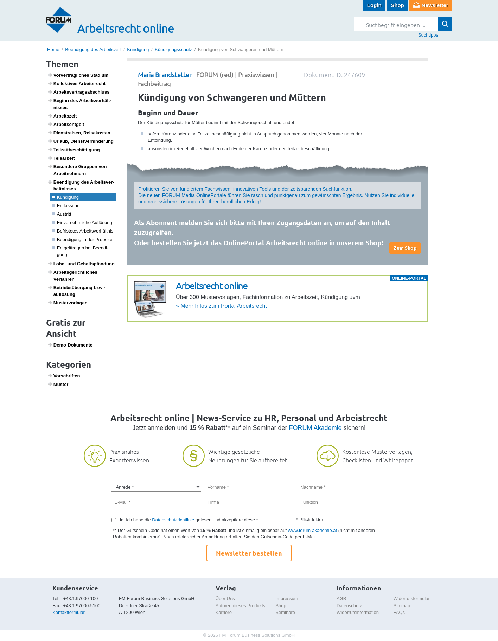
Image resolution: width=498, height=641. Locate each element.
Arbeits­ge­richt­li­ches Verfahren (72, 275)
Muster (58, 384)
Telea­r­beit (61, 158)
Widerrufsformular (412, 598)
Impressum (286, 598)
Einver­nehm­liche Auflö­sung (82, 222)
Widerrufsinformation (358, 612)
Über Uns (225, 598)
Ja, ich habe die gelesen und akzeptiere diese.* (188, 519)
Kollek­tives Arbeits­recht (76, 83)
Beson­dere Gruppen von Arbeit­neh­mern (77, 170)
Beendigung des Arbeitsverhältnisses (102, 49)
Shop (397, 5)
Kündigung (138, 49)
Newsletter (435, 5)
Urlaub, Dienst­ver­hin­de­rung (80, 141)
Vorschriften (63, 376)
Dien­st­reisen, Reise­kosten (78, 132)
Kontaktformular (68, 612)
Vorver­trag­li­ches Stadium (78, 75)
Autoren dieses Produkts (241, 605)
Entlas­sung (66, 205)
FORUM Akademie (315, 427)
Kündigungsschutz (173, 49)
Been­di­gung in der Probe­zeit (83, 239)
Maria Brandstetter (165, 74)
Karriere (224, 612)
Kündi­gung (65, 197)
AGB (341, 598)
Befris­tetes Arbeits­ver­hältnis (83, 231)
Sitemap (402, 605)
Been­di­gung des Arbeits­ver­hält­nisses (80, 185)
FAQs (399, 612)
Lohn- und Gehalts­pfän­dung (81, 263)
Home (53, 49)
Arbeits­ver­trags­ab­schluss (78, 92)
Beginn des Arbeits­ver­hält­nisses (79, 103)
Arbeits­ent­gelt (65, 124)
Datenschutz (349, 605)
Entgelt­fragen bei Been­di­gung (80, 251)
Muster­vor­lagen (67, 302)
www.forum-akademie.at (312, 530)
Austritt (61, 214)
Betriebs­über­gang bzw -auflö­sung (76, 291)
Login (374, 5)
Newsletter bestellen (249, 553)
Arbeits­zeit (62, 116)
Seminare (285, 612)
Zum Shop (405, 248)
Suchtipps (428, 35)
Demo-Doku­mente (69, 345)
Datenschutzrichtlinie (173, 519)
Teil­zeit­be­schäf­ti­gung (73, 149)
